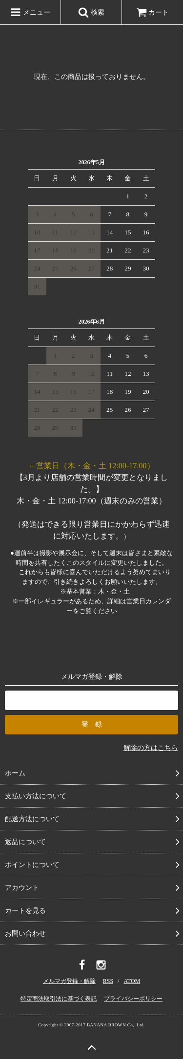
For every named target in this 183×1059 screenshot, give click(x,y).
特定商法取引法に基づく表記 (58, 998)
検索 (91, 12)
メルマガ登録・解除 (69, 981)
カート (152, 12)
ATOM (131, 981)
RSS (108, 981)
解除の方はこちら (150, 747)
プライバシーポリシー (133, 998)
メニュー (30, 12)
